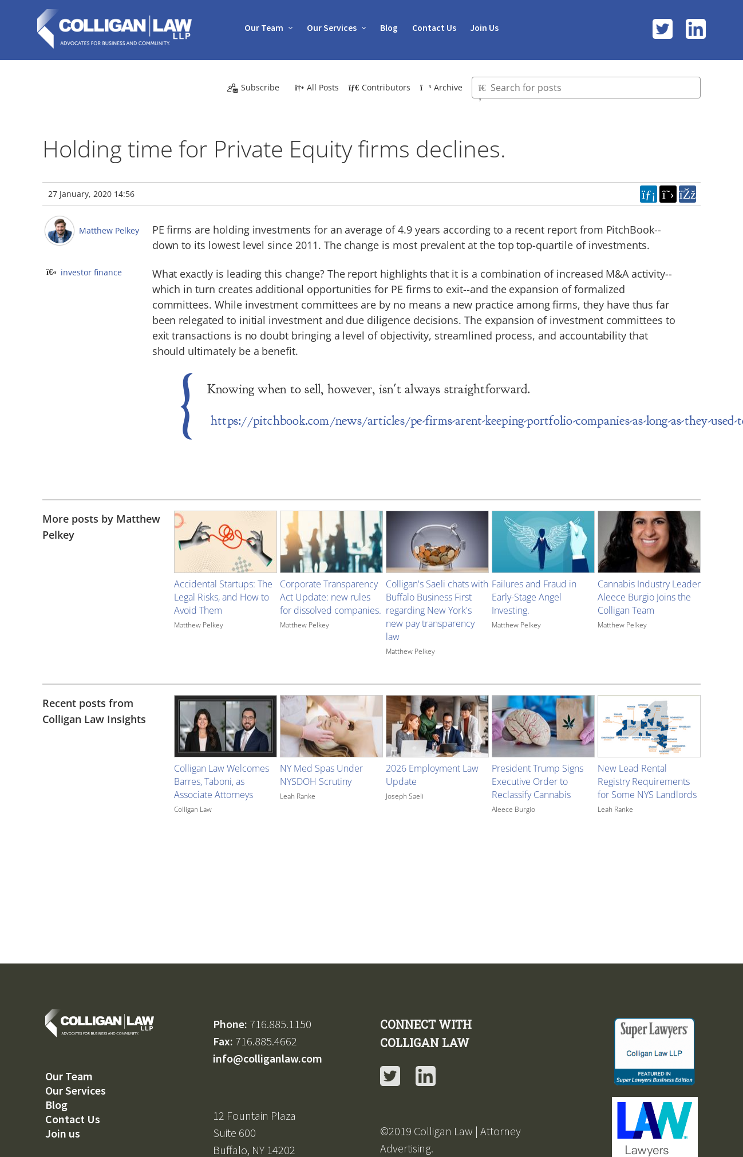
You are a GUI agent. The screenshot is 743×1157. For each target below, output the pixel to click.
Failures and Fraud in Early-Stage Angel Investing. (534, 597)
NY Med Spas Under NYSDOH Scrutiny (321, 775)
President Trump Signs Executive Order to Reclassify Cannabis (537, 781)
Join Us (486, 27)
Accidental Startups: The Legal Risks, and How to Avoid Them (223, 597)
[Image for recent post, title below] (225, 726)
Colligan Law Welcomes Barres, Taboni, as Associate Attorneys (221, 781)
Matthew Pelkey (109, 230)
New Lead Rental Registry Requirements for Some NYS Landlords (647, 781)
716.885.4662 (266, 1040)
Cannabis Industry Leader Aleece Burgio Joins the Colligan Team (649, 597)
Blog (389, 27)
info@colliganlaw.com (267, 1058)
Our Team (262, 27)
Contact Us (434, 27)
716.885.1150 (280, 1023)
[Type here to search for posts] (586, 87)
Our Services (330, 27)
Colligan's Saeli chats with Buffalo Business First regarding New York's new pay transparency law (437, 610)
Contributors (379, 87)
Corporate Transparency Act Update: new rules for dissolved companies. (330, 597)
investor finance (91, 272)
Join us (62, 1133)
